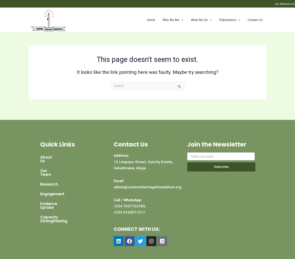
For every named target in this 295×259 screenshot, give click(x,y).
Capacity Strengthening (63, 206)
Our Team (49, 167)
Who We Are (176, 20)
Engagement (52, 186)
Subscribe (221, 167)
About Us (49, 157)
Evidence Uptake (56, 196)
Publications (231, 20)
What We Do (203, 20)
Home (156, 20)
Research (49, 176)
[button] (185, 20)
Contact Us (255, 20)
